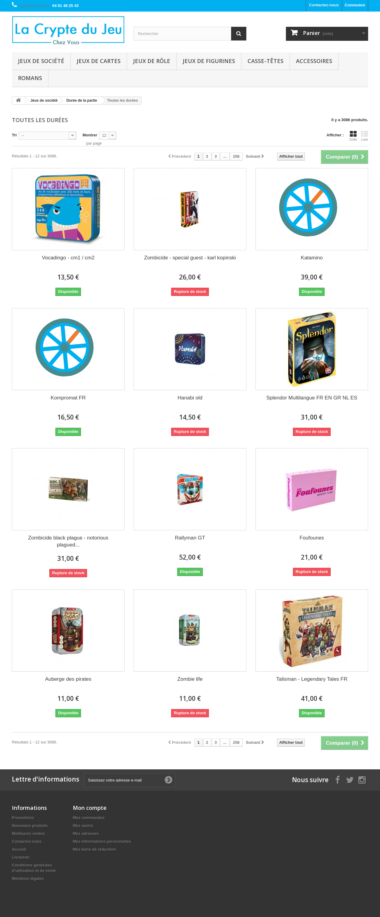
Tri (14, 135)
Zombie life (189, 679)
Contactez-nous (324, 5)
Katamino (312, 258)
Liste (364, 135)
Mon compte (90, 807)
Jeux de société (41, 61)
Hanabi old (190, 398)
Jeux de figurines (209, 61)
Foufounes (312, 538)
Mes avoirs (83, 825)
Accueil (19, 849)
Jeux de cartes (99, 61)
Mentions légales (28, 878)
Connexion (355, 5)
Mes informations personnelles (102, 841)
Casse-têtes (265, 61)
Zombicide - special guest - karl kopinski (190, 258)
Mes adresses (86, 833)
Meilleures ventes (28, 833)
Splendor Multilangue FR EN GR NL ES (311, 398)
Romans (30, 78)
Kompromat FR (68, 398)
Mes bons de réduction (94, 849)
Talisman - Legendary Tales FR (311, 679)
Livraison (21, 857)
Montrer (90, 135)
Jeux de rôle (151, 61)
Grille (353, 135)
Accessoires (314, 61)
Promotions (23, 817)
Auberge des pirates (68, 679)
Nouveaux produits (30, 825)
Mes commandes (89, 817)
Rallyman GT (190, 538)
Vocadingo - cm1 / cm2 (68, 258)
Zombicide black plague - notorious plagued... (68, 541)
